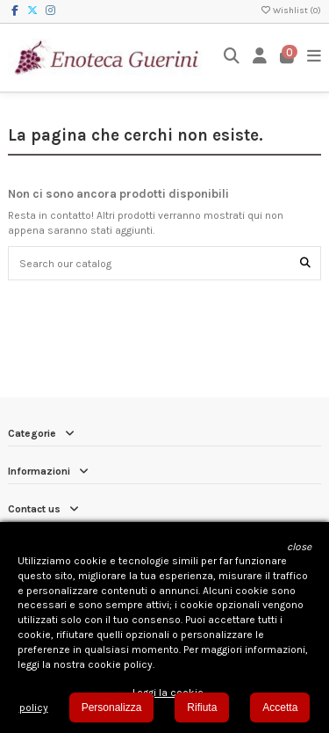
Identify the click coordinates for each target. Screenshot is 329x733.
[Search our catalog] (305, 263)
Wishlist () (290, 10)
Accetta (279, 707)
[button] (299, 547)
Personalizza (112, 707)
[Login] (260, 57)
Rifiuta (202, 707)
